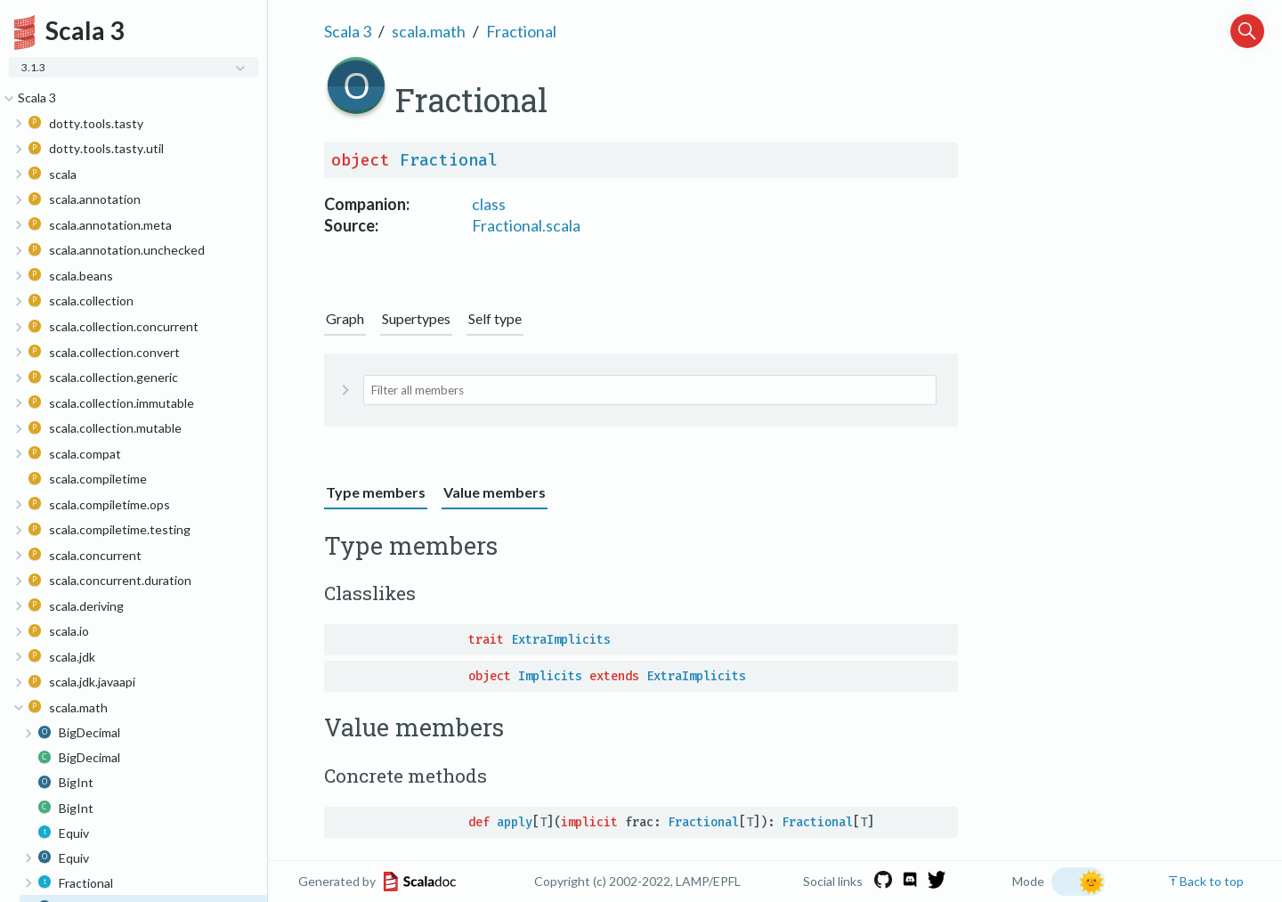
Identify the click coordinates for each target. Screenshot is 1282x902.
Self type (495, 318)
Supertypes (416, 318)
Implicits (550, 676)
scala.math (429, 31)
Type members (376, 492)
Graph (345, 318)
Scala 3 (347, 31)
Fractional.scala (526, 225)
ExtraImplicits (561, 639)
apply (514, 822)
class (489, 204)
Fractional (521, 31)
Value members (494, 492)
